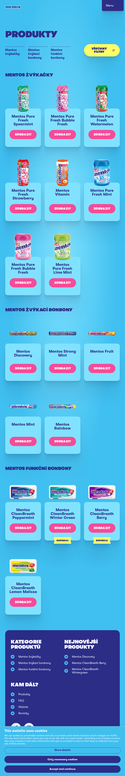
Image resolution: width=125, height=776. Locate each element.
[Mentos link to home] (13, 6)
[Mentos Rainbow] (62, 431)
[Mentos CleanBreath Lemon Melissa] (23, 591)
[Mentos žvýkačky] (15, 53)
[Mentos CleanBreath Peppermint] (23, 517)
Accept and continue (62, 768)
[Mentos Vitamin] (62, 198)
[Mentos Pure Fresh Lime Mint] (62, 272)
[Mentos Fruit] (102, 358)
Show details (62, 750)
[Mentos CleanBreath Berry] (102, 517)
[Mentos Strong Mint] (62, 358)
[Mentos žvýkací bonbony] (38, 53)
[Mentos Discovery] (23, 358)
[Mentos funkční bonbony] (60, 53)
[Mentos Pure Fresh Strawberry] (23, 198)
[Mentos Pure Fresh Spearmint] (23, 124)
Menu (110, 5)
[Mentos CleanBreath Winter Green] (62, 517)
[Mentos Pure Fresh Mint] (102, 198)
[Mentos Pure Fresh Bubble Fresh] (62, 124)
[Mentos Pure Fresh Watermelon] (102, 124)
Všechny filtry (103, 50)
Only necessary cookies (62, 759)
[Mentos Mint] (23, 431)
